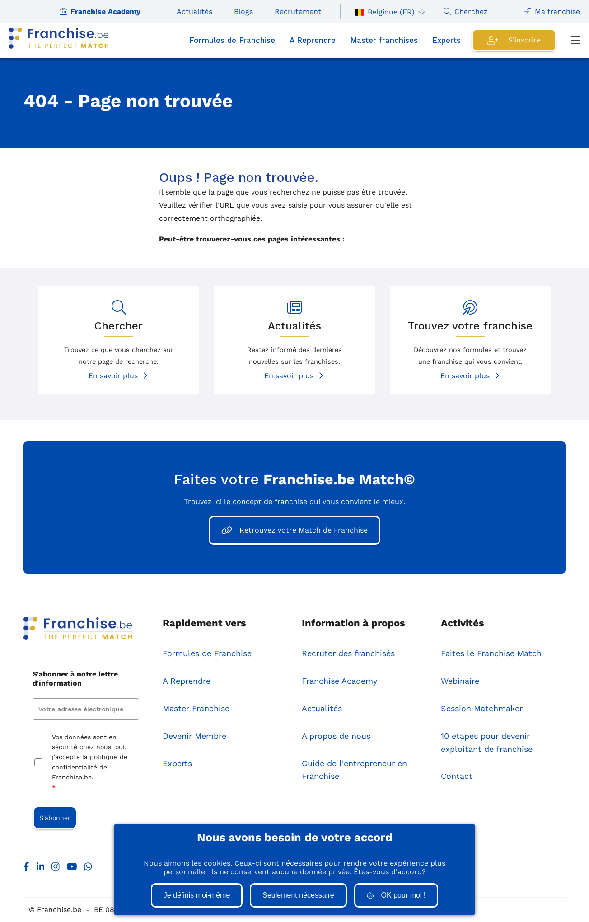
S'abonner (54, 817)
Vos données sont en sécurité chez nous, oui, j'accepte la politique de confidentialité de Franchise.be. (89, 762)
